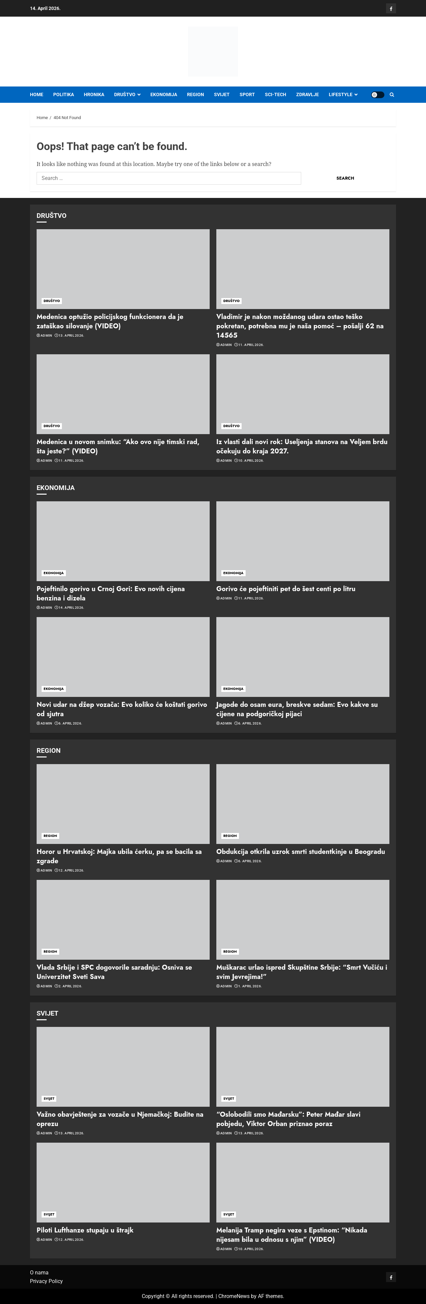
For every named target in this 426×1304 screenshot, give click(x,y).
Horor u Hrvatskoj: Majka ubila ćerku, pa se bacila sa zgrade (119, 856)
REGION (195, 94)
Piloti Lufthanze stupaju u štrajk (85, 1230)
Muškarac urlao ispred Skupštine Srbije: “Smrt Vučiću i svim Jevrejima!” (301, 972)
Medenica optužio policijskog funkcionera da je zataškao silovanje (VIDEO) (110, 321)
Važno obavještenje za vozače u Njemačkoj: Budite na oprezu (120, 1119)
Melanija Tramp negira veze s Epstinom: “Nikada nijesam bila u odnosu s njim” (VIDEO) (291, 1234)
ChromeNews (234, 1296)
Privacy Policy (46, 1281)
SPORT (247, 94)
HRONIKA (94, 94)
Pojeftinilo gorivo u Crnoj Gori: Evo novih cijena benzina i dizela (111, 593)
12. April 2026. (72, 870)
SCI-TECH (275, 94)
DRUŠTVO (124, 94)
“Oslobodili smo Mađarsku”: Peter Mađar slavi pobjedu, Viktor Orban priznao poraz (288, 1119)
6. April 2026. (70, 723)
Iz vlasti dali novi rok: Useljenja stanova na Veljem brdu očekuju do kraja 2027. (302, 446)
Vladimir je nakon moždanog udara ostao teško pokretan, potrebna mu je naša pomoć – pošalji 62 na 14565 (300, 326)
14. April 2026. (72, 607)
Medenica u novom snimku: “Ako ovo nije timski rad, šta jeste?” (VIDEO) (118, 446)
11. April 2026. (251, 345)
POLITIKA (63, 94)
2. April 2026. (70, 986)
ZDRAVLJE (307, 94)
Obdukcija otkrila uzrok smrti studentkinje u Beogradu (300, 852)
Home (36, 94)
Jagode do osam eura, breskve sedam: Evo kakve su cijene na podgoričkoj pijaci (297, 709)
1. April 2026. (250, 986)
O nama (39, 1272)
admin (46, 335)
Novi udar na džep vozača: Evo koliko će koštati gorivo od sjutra (122, 709)
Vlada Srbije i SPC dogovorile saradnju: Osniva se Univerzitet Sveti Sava (114, 972)
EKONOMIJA (163, 94)
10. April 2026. (251, 460)
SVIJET (222, 94)
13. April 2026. (72, 335)
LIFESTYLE (340, 94)
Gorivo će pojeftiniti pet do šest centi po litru (285, 589)
